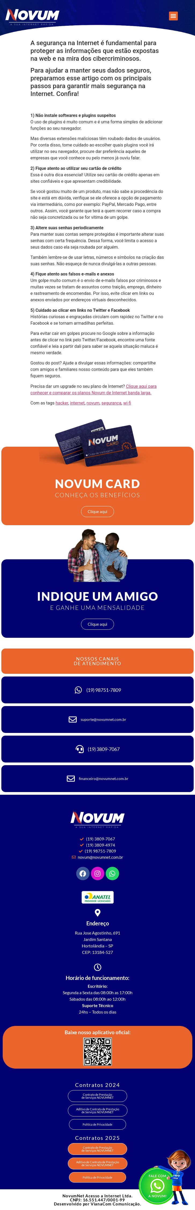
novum (93, 403)
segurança (111, 403)
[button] (173, 16)
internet (77, 403)
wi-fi (127, 403)
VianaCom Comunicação (115, 1203)
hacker (62, 403)
